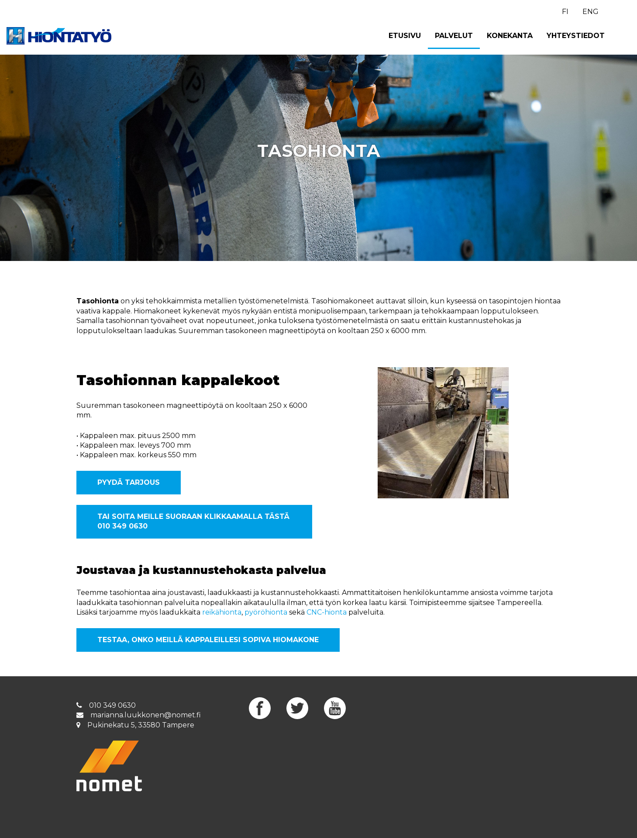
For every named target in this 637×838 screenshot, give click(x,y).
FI (565, 11)
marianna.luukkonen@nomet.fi (145, 715)
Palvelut (454, 35)
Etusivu (405, 35)
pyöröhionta (265, 612)
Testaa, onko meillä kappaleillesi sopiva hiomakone (208, 640)
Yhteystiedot (576, 35)
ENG (590, 11)
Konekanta (510, 35)
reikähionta (221, 612)
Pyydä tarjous (128, 482)
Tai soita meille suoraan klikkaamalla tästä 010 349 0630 (193, 521)
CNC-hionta (326, 612)
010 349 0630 (112, 705)
